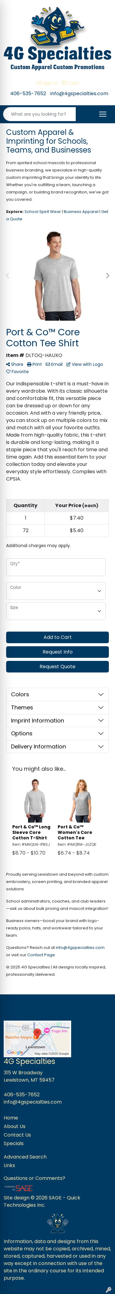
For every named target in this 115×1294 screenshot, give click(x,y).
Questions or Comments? (34, 1178)
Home (11, 1117)
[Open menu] (103, 114)
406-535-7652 (28, 93)
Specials (14, 1143)
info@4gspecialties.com (79, 93)
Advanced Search (25, 1156)
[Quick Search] (39, 114)
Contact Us (17, 1134)
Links (9, 1165)
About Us (14, 1126)
